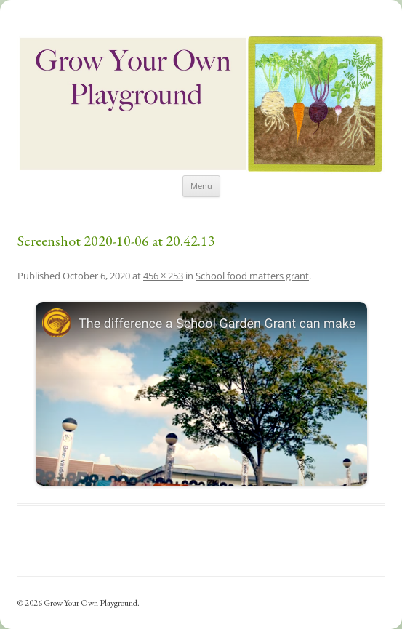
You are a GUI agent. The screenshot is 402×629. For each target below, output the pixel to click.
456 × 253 (163, 275)
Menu (201, 185)
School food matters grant (252, 275)
